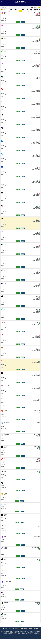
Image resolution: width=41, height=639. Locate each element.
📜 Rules (30, 628)
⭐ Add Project (24, 628)
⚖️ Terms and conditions (14, 628)
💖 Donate (36, 628)
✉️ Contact (5, 628)
